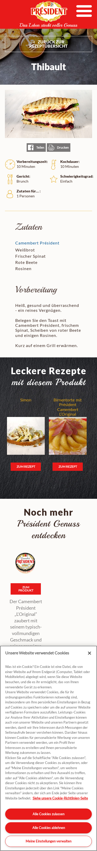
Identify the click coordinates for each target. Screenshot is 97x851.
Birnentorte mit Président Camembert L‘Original (68, 407)
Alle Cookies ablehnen (48, 828)
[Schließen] (89, 653)
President (48, 14)
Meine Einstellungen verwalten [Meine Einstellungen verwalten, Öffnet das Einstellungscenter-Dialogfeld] (48, 841)
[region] (48, 748)
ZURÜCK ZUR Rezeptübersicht (48, 43)
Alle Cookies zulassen (48, 814)
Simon (25, 400)
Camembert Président (37, 242)
